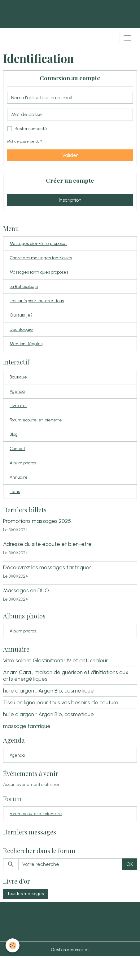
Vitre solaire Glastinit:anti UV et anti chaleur (55, 660)
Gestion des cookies (70, 949)
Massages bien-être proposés (38, 243)
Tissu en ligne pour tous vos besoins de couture (60, 702)
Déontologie (21, 329)
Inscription (70, 200)
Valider (70, 155)
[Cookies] (13, 945)
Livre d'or (18, 405)
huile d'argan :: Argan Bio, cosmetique (48, 690)
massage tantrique (26, 726)
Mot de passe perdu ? (24, 141)
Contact (17, 448)
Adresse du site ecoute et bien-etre (47, 544)
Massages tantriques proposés (39, 272)
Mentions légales (26, 343)
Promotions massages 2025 (37, 521)
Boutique (18, 377)
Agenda (17, 391)
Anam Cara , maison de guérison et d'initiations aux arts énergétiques (65, 675)
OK (129, 864)
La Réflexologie (24, 286)
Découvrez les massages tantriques (47, 567)
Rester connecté (31, 128)
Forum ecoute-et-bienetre (36, 420)
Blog (14, 434)
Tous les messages (25, 893)
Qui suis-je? (21, 315)
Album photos (23, 463)
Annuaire (19, 477)
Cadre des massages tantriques (41, 258)
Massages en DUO (26, 590)
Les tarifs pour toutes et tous (37, 300)
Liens (15, 491)
